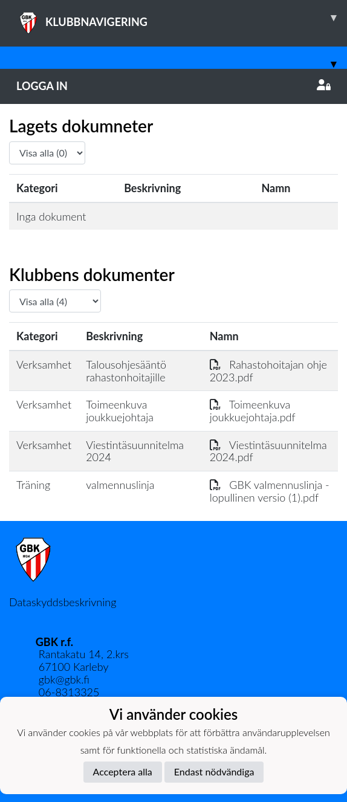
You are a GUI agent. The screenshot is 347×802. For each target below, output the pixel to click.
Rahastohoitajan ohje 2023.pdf (268, 371)
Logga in (173, 85)
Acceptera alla (122, 771)
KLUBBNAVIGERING (181, 17)
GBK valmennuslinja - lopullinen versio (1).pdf (269, 491)
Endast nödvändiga (214, 771)
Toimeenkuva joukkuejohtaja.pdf (253, 411)
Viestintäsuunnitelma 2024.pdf (268, 451)
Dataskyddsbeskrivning (62, 602)
